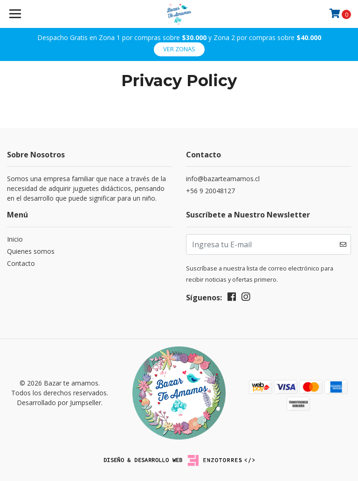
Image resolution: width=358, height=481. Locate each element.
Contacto (21, 263)
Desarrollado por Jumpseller (59, 402)
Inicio (15, 239)
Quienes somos (31, 251)
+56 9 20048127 (210, 190)
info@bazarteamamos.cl (223, 178)
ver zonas (179, 49)
